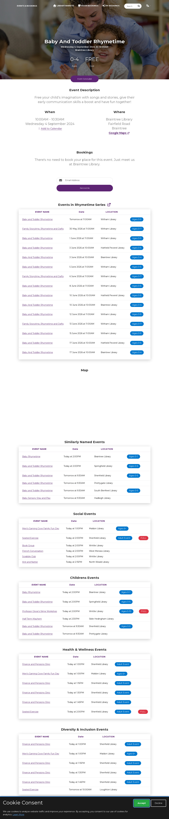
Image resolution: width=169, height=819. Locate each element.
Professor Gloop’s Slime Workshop (39, 611)
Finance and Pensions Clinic (36, 664)
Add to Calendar (50, 128)
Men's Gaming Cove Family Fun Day (40, 528)
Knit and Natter (30, 562)
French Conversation (32, 551)
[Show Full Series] (109, 205)
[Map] (84, 403)
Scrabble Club (29, 556)
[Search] (130, 6)
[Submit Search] (139, 6)
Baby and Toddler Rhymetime (37, 219)
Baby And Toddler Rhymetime (37, 257)
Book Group (28, 545)
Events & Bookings (27, 6)
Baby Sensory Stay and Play (36, 498)
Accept (142, 803)
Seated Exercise (30, 538)
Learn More (18, 814)
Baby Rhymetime (31, 456)
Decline (158, 803)
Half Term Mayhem (32, 618)
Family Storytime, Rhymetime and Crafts (43, 228)
